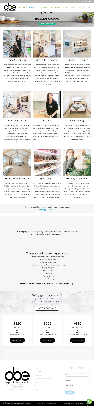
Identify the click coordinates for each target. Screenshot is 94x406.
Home (37, 368)
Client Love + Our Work (43, 379)
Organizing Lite (47, 178)
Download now (47, 308)
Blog (36, 382)
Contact (37, 389)
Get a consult (47, 24)
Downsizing (77, 120)
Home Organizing (17, 59)
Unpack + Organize (77, 59)
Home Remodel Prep (17, 178)
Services (38, 375)
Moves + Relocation (46, 59)
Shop (36, 386)
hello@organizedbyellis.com (17, 385)
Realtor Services (17, 120)
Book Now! (17, 340)
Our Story (38, 371)
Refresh (46, 120)
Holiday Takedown (77, 178)
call (51, 284)
